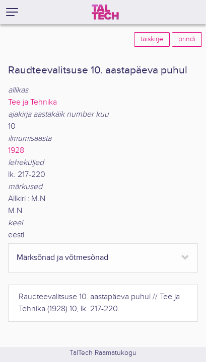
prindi (186, 39)
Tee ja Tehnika (32, 102)
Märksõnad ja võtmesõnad (62, 257)
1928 (16, 150)
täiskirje (152, 39)
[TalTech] (105, 12)
